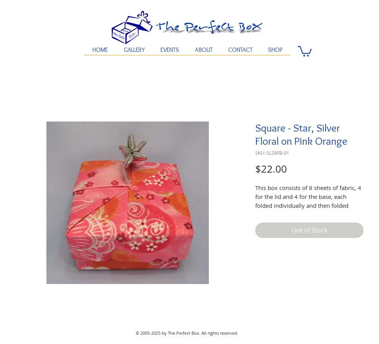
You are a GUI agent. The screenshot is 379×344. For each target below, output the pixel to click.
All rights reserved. (219, 333)
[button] (305, 50)
